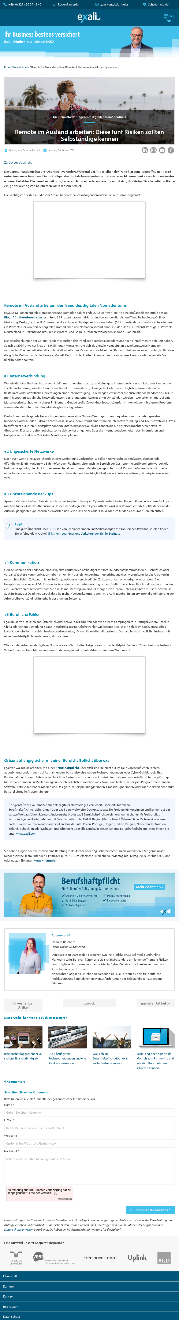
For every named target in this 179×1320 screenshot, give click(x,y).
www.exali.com (26, 833)
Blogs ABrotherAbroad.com (23, 317)
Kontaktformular (44, 860)
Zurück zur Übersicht (18, 162)
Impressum (10, 1307)
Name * (9, 1105)
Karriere (8, 1286)
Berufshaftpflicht (67, 768)
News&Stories (21, 67)
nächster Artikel (153, 1003)
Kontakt (8, 1296)
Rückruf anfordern (69, 4)
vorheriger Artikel (25, 1005)
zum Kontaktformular (114, 4)
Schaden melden (159, 4)
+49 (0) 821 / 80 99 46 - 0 (24, 4)
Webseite (10, 1136)
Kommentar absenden (153, 1210)
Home (7, 67)
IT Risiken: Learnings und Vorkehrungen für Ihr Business (84, 533)
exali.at (89, 17)
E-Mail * (9, 1120)
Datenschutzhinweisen (18, 1230)
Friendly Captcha (64, 1199)
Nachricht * (11, 1151)
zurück (89, 1003)
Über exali (10, 1276)
